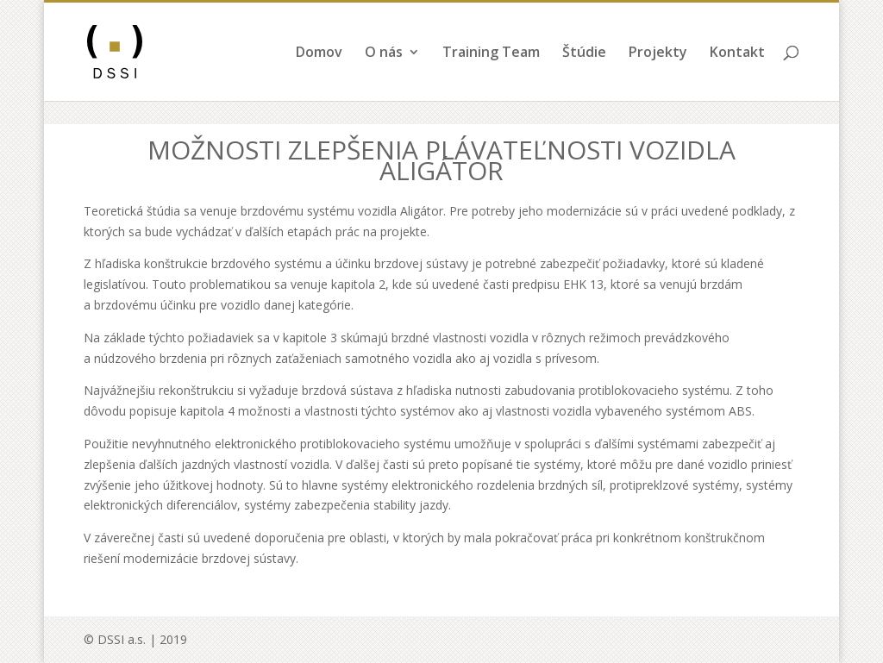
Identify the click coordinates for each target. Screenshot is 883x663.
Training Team (491, 76)
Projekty (658, 76)
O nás (384, 76)
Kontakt (737, 76)
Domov (319, 76)
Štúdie (584, 76)
